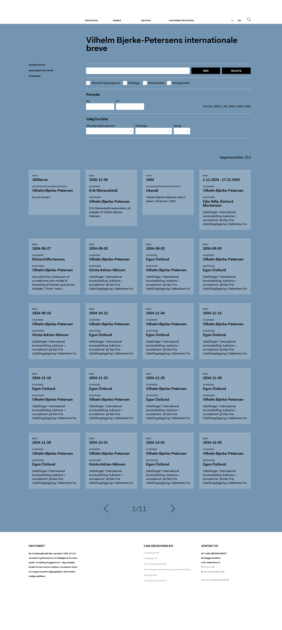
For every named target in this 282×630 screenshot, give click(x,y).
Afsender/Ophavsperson (103, 83)
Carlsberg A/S (150, 558)
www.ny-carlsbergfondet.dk (215, 580)
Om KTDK (146, 21)
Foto (149, 176)
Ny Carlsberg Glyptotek (155, 564)
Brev (91, 176)
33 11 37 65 (209, 567)
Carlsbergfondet (151, 553)
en (239, 21)
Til (117, 101)
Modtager (131, 83)
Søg (248, 19)
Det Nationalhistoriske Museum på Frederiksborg (167, 570)
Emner (117, 21)
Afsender (94, 187)
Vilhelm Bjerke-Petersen (51, 12)
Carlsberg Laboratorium (155, 581)
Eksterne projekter (181, 21)
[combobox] (110, 131)
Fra (88, 101)
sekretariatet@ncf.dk (214, 572)
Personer (34, 76)
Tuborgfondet (150, 575)
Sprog (177, 126)
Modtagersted (178, 83)
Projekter (91, 21)
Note (35, 176)
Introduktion (37, 65)
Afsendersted (153, 83)
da (232, 21)
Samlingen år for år (41, 71)
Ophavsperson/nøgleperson (49, 187)
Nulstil (236, 71)
